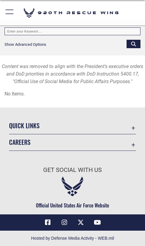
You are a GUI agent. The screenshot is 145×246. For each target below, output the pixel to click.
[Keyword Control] (72, 31)
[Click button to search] (133, 44)
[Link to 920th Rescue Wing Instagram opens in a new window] (64, 222)
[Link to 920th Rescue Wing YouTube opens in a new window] (97, 222)
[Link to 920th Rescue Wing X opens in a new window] (80, 222)
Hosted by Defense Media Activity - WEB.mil (72, 238)
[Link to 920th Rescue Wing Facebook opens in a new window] (47, 222)
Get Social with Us (72, 170)
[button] (10, 13)
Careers (20, 142)
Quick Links (24, 125)
